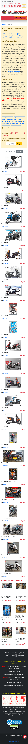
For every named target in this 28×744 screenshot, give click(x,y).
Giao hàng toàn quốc (12, 35)
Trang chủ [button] (6, 652)
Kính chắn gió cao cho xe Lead (20, 596)
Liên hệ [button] (13, 656)
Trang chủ (3, 24)
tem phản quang (14, 123)
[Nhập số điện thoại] (11, 143)
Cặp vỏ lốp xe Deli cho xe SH (6, 618)
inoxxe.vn (19, 735)
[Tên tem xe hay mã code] (10, 151)
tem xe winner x (16, 125)
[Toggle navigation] (24, 5)
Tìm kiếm (19, 151)
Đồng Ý (19, 144)
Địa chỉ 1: (4, 666)
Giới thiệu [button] (14, 652)
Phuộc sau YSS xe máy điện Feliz (6, 640)
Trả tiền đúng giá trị (5, 35)
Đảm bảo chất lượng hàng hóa (20, 35)
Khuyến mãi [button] (20, 656)
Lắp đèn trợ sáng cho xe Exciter (6, 596)
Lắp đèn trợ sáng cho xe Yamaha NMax (20, 639)
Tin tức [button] (6, 656)
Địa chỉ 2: (5, 677)
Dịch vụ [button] (22, 652)
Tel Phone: (10, 671)
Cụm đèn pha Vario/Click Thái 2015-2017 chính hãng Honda (20, 617)
